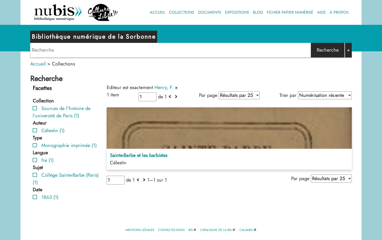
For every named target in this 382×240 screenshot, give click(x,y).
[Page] (147, 96)
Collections (181, 12)
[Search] (170, 50)
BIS (191, 230)
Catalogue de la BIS (216, 230)
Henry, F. (163, 87)
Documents (209, 12)
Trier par (287, 95)
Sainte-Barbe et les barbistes (138, 155)
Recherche (328, 50)
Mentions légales (139, 230)
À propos (339, 12)
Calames (246, 230)
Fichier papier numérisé (290, 12)
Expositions (237, 12)
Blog (258, 12)
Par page (208, 95)
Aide (321, 12)
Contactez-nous (171, 230)
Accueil (157, 12)
